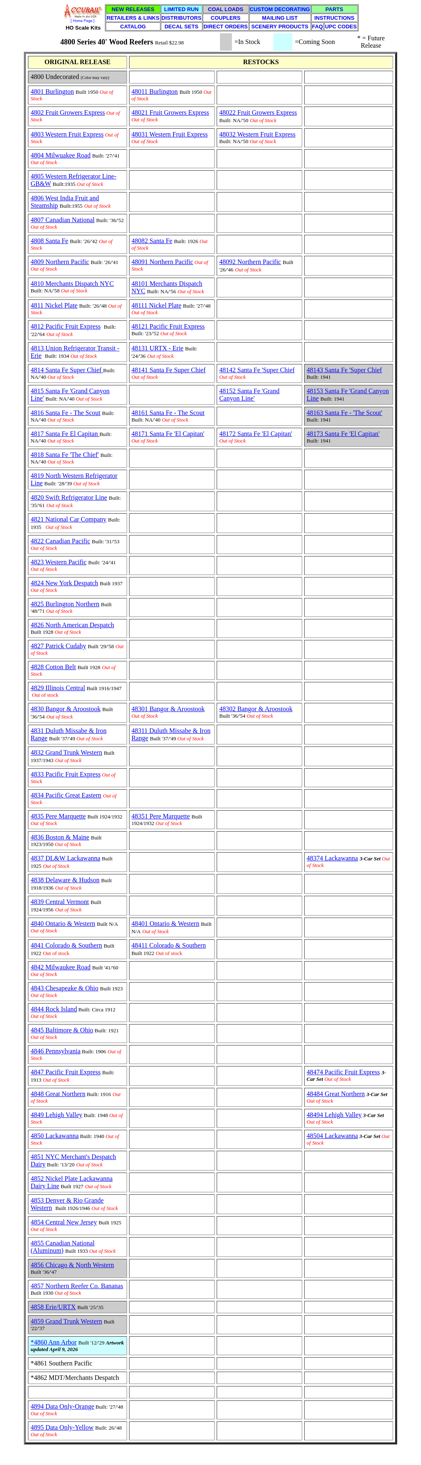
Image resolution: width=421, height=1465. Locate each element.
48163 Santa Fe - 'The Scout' (344, 412)
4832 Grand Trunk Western (66, 752)
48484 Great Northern (336, 1093)
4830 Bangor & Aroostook (65, 708)
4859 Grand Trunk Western (66, 1321)
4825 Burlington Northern (64, 603)
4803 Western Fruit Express (67, 134)
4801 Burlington (52, 91)
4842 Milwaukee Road (60, 967)
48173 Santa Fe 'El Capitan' (343, 433)
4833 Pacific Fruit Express (65, 774)
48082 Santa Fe (152, 240)
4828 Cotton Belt (53, 666)
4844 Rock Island (53, 1009)
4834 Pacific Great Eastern (65, 795)
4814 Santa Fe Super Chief (66, 369)
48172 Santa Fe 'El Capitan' (255, 433)
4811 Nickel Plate (53, 305)
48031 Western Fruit (158, 134)
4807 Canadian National (62, 219)
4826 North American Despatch (72, 624)
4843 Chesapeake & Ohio (64, 988)
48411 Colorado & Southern (169, 945)
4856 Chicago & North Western (72, 1264)
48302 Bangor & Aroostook (255, 708)
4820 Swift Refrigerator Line (68, 497)
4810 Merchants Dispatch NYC (71, 283)
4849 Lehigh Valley (56, 1114)
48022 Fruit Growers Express (258, 112)
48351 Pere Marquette (161, 816)
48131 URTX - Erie (158, 348)
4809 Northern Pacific (59, 261)
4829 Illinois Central (57, 687)
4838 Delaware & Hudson (64, 879)
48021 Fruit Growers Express (170, 112)
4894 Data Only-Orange (62, 1406)
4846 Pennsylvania (55, 1051)
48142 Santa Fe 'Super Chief (256, 369)
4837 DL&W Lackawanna (65, 858)
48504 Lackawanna (332, 1135)
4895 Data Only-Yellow (61, 1427)
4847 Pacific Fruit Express (65, 1072)
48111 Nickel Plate (156, 305)
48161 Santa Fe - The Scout (168, 412)
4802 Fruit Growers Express (67, 112)
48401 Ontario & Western (165, 923)
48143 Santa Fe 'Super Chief (344, 369)
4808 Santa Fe (49, 240)
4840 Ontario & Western (62, 923)
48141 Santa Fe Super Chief (169, 369)
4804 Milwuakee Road (60, 155)
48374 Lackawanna (332, 858)
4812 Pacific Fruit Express (65, 326)
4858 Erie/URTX (53, 1306)
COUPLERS (226, 18)
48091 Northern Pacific (162, 261)
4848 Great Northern (57, 1093)
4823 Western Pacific (58, 562)
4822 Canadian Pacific (60, 541)
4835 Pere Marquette (58, 816)
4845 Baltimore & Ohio (61, 1030)
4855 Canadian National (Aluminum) (62, 1247)
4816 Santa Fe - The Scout (65, 412)
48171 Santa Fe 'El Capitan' (168, 433)
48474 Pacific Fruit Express (343, 1072)
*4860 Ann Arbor (53, 1342)
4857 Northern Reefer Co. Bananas (76, 1285)
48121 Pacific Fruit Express (168, 326)
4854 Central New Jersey (63, 1222)
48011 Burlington (155, 91)
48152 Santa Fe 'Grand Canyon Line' (249, 394)
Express (196, 134)
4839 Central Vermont (59, 901)
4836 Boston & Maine (59, 837)
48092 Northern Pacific (250, 261)
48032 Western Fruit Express (257, 134)
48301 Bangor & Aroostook (168, 708)
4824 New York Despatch (64, 583)
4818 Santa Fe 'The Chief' (64, 454)
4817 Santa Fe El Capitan (64, 433)
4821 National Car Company (68, 519)
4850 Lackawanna (54, 1135)
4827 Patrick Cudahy (58, 645)
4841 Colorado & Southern (66, 945)
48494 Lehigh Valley (334, 1114)
